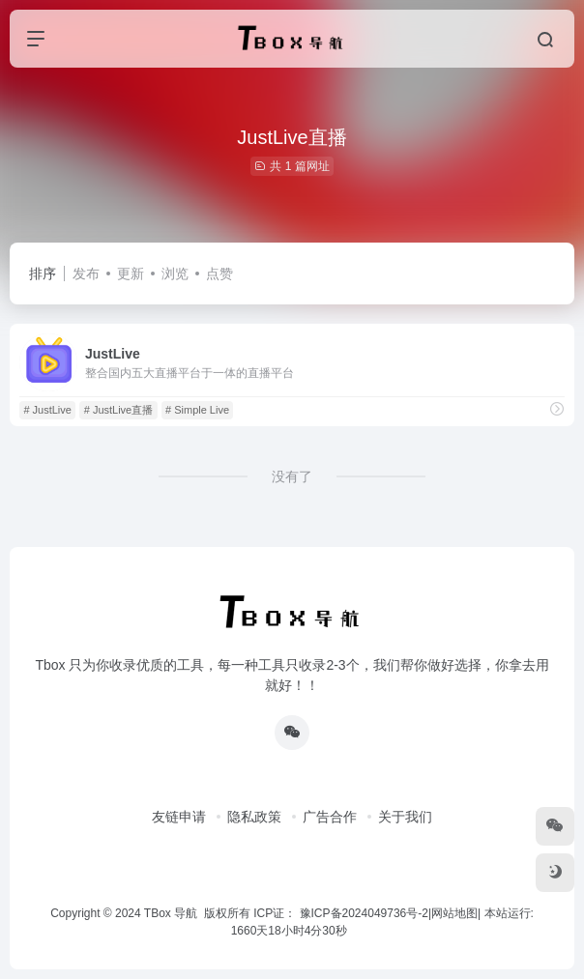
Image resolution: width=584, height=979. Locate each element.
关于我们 (405, 816)
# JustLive (47, 410)
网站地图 (454, 913)
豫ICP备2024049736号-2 (364, 913)
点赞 (219, 273)
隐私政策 (254, 816)
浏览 (175, 273)
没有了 (292, 476)
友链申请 (179, 816)
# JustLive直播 (119, 410)
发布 (86, 273)
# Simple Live (197, 410)
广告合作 (330, 816)
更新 (130, 273)
